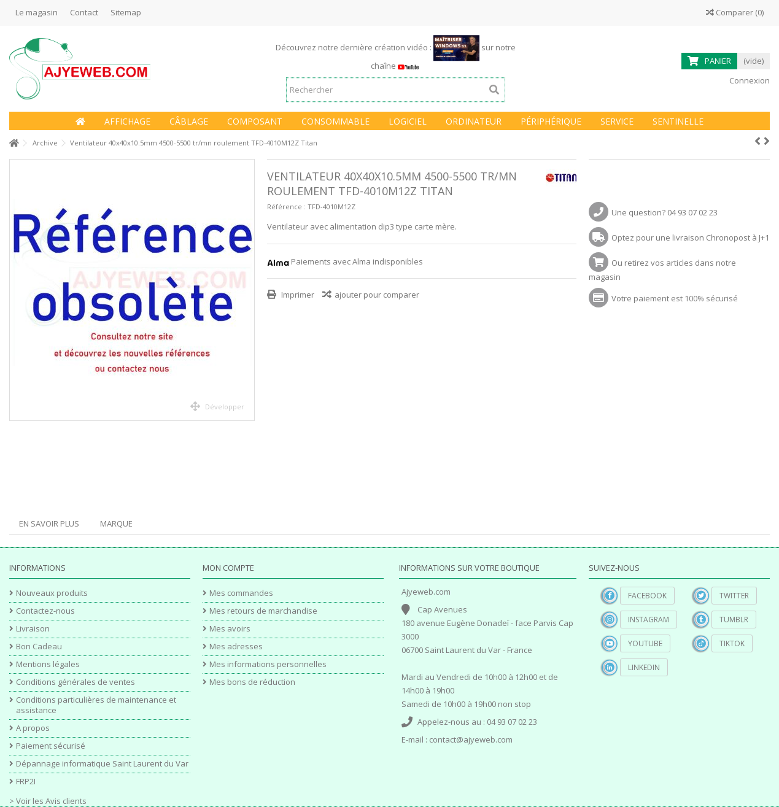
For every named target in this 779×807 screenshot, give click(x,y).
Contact (84, 12)
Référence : (286, 206)
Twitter (734, 595)
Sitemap (125, 12)
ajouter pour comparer (377, 294)
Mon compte (228, 567)
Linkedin (644, 667)
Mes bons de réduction (252, 682)
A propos (33, 728)
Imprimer (296, 294)
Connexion (748, 80)
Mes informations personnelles (268, 664)
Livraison (33, 629)
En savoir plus (49, 523)
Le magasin (36, 12)
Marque (116, 523)
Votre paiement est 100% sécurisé (674, 298)
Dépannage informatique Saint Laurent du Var (102, 764)
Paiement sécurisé (50, 746)
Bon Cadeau (39, 646)
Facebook (647, 595)
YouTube (645, 643)
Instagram (648, 619)
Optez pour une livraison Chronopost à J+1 (690, 237)
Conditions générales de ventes (75, 682)
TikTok (732, 643)
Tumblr (733, 619)
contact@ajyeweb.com (471, 739)
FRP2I (26, 781)
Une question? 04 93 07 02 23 (664, 212)
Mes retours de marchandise (263, 611)
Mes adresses (236, 646)
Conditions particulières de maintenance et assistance (96, 705)
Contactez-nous (45, 611)
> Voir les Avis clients (48, 800)
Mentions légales (48, 664)
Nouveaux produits (52, 593)
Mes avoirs (229, 629)
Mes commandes (241, 593)
